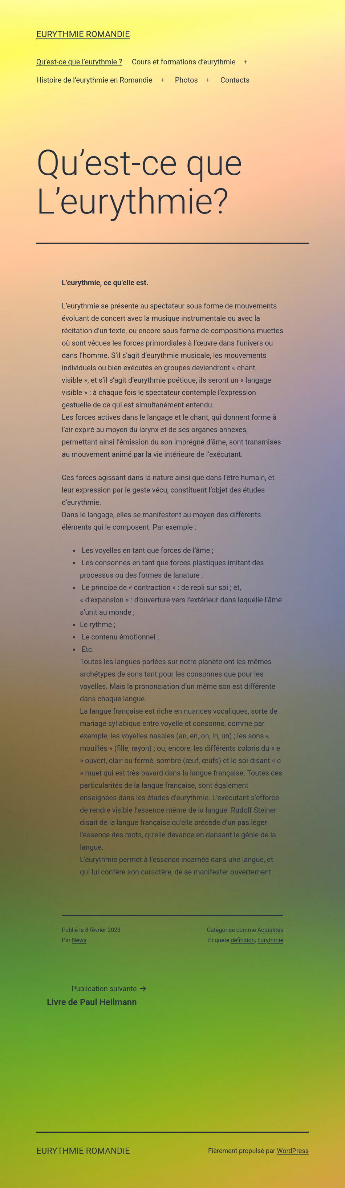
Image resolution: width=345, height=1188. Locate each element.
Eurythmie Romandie (83, 34)
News (79, 940)
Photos (186, 80)
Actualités (270, 929)
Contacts (234, 80)
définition (243, 940)
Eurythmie (270, 940)
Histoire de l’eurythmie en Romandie (94, 80)
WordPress (293, 1151)
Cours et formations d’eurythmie (184, 61)
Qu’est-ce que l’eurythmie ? (79, 61)
